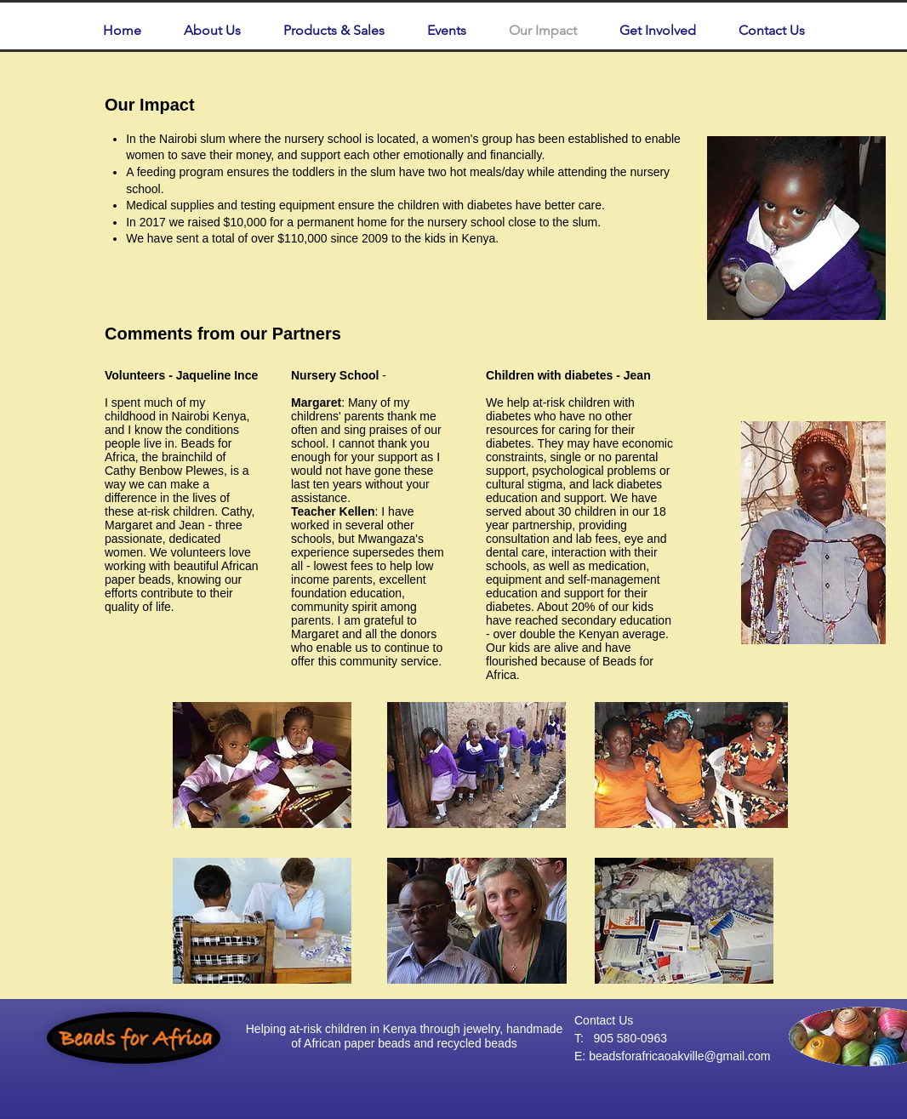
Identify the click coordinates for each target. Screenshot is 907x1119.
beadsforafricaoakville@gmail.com (679, 1056)
